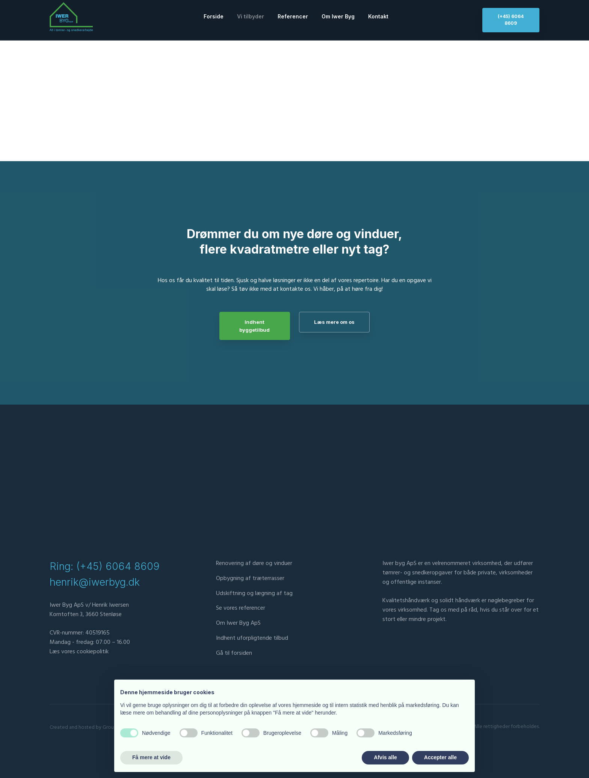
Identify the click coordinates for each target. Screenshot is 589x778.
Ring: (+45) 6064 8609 (105, 567)
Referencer (293, 16)
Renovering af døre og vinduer (254, 564)
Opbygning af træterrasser (250, 579)
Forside (214, 16)
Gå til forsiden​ (234, 654)
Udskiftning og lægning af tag (254, 593)
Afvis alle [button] (385, 757)
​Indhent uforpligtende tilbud (252, 638)
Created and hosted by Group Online (91, 728)
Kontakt (378, 16)
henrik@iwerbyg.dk (95, 583)
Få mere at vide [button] (151, 757)
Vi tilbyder (250, 16)
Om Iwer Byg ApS (238, 623)
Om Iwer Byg (338, 16)
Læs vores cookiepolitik (79, 652)
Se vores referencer (240, 608)
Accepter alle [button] (440, 757)
